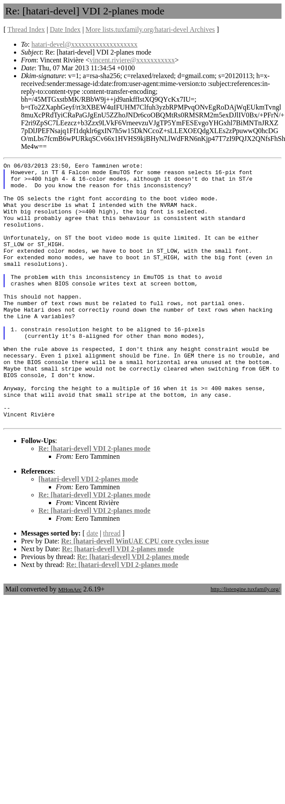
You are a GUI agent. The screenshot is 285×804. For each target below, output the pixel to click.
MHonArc (69, 642)
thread (111, 585)
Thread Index (26, 29)
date (92, 585)
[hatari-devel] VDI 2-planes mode (88, 531)
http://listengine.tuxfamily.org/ (245, 641)
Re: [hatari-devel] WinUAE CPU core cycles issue (135, 593)
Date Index (65, 29)
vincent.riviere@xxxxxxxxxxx (132, 60)
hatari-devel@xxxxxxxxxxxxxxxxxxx (84, 44)
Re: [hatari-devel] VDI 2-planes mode (94, 501)
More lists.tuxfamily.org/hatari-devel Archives (150, 29)
